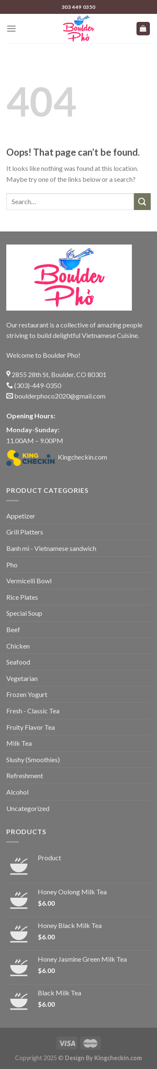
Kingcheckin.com (56, 457)
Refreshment (24, 775)
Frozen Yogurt (26, 694)
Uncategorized (27, 808)
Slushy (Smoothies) (33, 759)
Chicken (18, 646)
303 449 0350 (78, 7)
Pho (12, 565)
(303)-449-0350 (33, 385)
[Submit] (142, 201)
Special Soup (24, 613)
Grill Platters (24, 532)
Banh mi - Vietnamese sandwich (51, 548)
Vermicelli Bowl (28, 581)
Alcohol (17, 792)
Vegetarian (22, 678)
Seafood (18, 662)
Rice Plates (22, 597)
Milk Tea (19, 743)
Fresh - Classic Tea (32, 711)
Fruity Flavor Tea (30, 727)
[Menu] (11, 28)
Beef (13, 629)
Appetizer (20, 516)
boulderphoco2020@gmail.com (56, 396)
